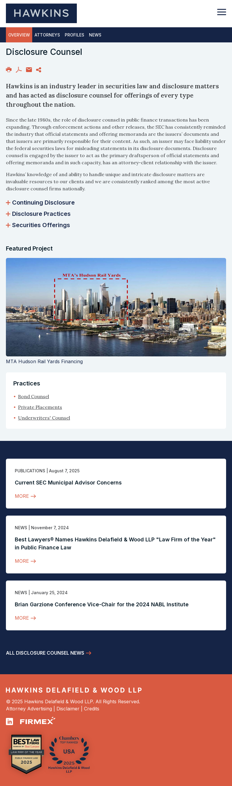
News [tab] (95, 34)
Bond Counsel (33, 396)
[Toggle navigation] (221, 15)
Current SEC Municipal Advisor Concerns (68, 482)
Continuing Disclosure (40, 202)
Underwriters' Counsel (44, 418)
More (22, 496)
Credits (91, 709)
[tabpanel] (116, 156)
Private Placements (40, 407)
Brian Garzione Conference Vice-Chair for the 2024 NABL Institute (102, 604)
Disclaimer (68, 709)
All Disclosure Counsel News (45, 653)
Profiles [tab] (74, 34)
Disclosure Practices (38, 213)
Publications (30, 470)
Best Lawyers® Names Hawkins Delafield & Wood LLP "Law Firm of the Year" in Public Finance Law (115, 543)
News (21, 527)
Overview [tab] (19, 34)
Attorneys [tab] (47, 34)
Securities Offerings (38, 225)
